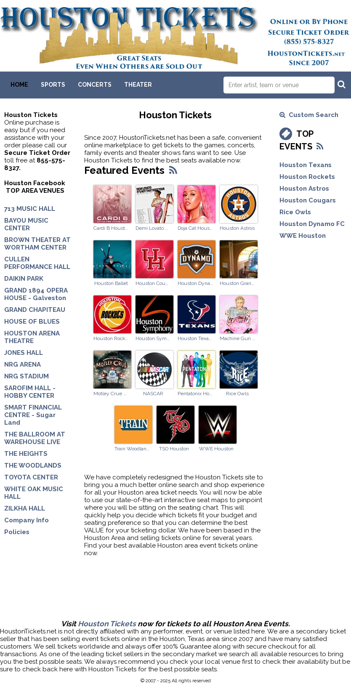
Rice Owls (237, 393)
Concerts (95, 84)
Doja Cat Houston (195, 228)
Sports (53, 84)
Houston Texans (195, 338)
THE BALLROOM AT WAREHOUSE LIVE (34, 438)
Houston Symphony (153, 338)
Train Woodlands (132, 449)
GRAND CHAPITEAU (34, 310)
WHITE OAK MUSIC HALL (33, 492)
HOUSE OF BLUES (32, 321)
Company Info (26, 520)
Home (19, 84)
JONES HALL (23, 352)
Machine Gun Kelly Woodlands (237, 338)
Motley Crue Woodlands (111, 393)
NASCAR (153, 393)
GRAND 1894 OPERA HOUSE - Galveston (36, 294)
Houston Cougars (153, 283)
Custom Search (308, 115)
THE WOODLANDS (32, 465)
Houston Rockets (111, 338)
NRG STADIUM (26, 376)
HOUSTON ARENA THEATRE (32, 337)
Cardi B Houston (111, 228)
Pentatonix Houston (195, 393)
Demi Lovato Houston (153, 228)
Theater (138, 84)
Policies (16, 532)
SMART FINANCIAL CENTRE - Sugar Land (33, 415)
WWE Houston (216, 449)
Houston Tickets (107, 624)
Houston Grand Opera (237, 283)
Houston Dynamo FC (195, 283)
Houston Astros (237, 228)
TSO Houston (174, 449)
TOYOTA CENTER (31, 477)
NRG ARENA (22, 364)
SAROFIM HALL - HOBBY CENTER (30, 391)
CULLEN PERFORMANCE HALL (37, 263)
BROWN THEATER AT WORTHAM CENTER (37, 243)
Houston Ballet (111, 283)
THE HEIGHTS (26, 454)
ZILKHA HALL (24, 508)
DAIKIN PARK (23, 278)
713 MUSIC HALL (29, 209)
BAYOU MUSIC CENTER (26, 224)
